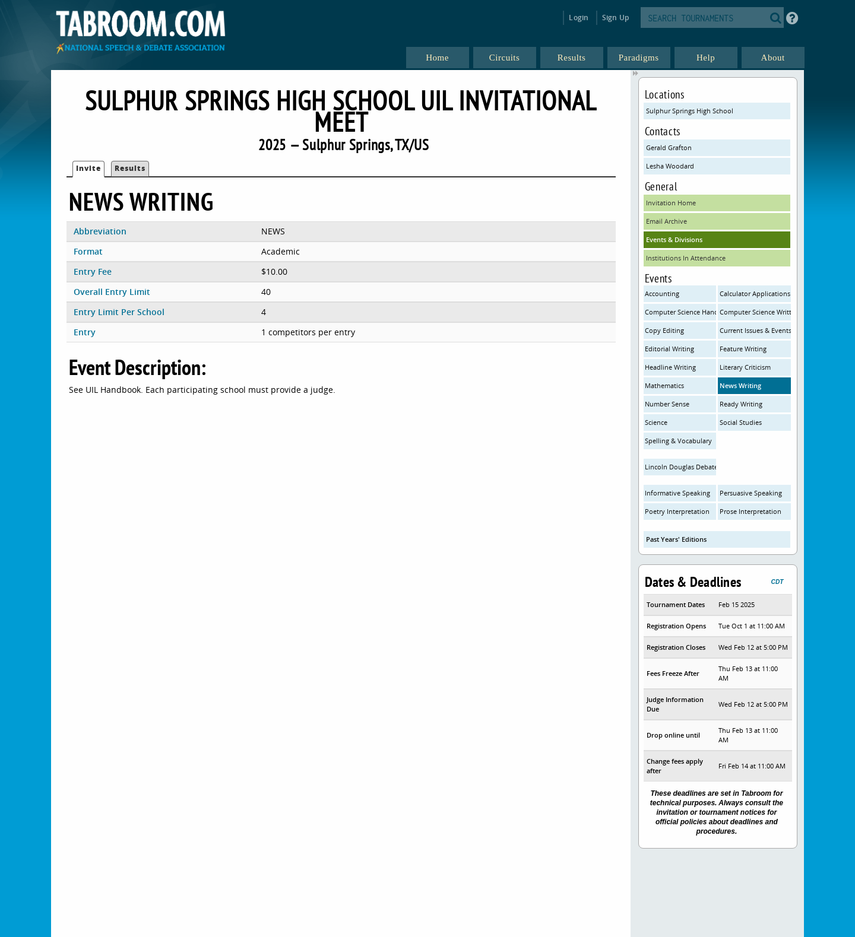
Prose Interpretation (750, 511)
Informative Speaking (677, 492)
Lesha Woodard (670, 165)
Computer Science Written (755, 311)
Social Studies (741, 422)
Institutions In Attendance (686, 257)
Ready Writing (741, 403)
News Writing (740, 385)
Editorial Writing (669, 348)
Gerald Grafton (669, 147)
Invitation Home (671, 202)
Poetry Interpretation (677, 511)
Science (656, 422)
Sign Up (615, 17)
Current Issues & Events (755, 330)
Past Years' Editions (676, 539)
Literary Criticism (745, 367)
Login (578, 17)
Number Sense (667, 403)
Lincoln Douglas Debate (680, 466)
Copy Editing (664, 330)
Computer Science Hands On (680, 311)
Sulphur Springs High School (689, 110)
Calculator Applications (755, 293)
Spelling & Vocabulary (678, 440)
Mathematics (664, 385)
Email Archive (666, 221)
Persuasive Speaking (751, 492)
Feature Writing (743, 348)
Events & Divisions (674, 239)
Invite (88, 168)
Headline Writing (670, 367)
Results (130, 168)
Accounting (662, 293)
